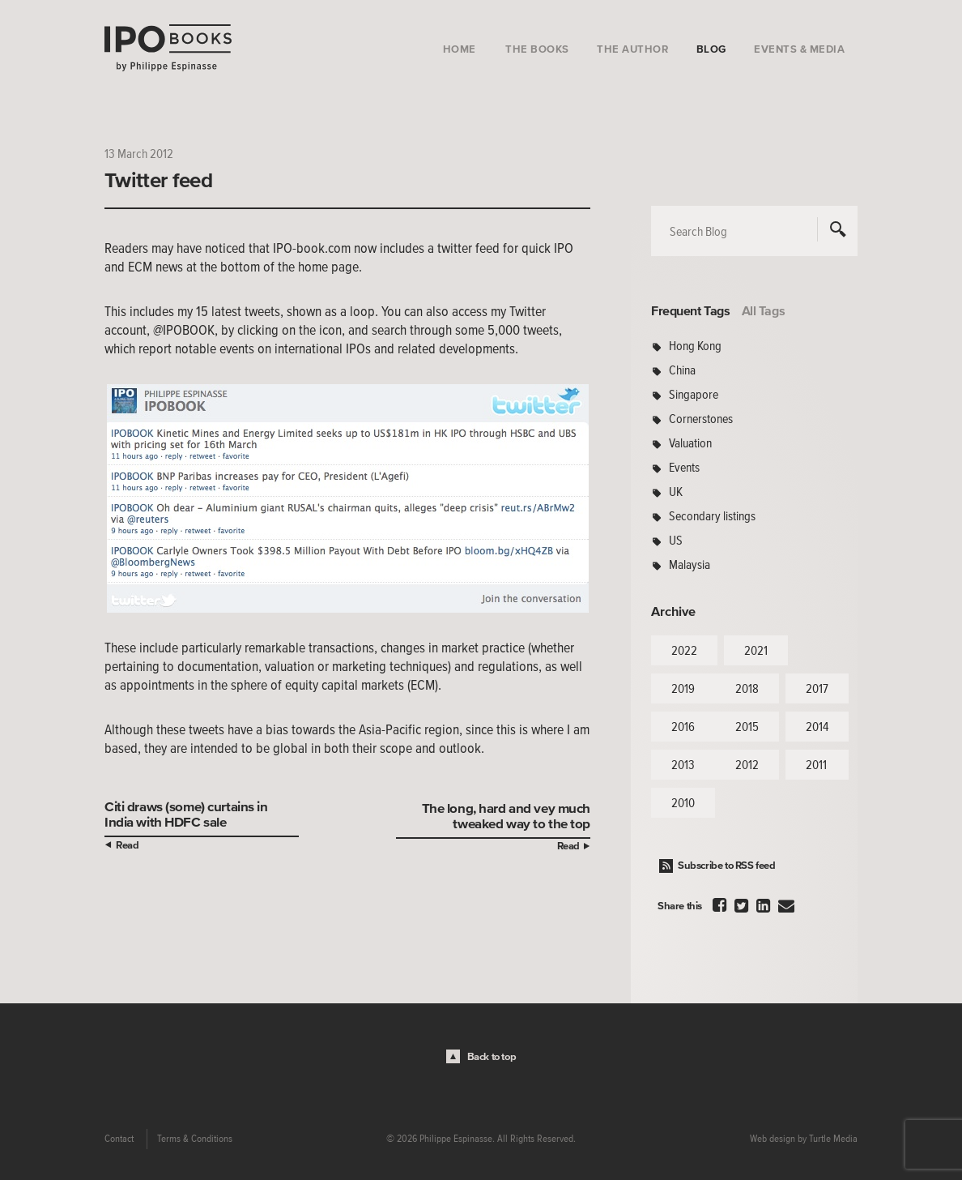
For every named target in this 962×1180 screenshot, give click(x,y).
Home (459, 49)
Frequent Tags (690, 310)
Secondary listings (712, 515)
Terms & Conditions (194, 1138)
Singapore (693, 394)
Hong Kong (695, 345)
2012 (747, 764)
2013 (683, 764)
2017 (817, 688)
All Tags (763, 310)
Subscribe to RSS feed (727, 865)
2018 (747, 688)
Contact (119, 1138)
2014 (817, 726)
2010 (683, 802)
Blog (711, 49)
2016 (683, 726)
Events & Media (799, 49)
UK (676, 491)
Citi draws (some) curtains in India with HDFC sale (186, 813)
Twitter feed (158, 180)
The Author (632, 49)
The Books (537, 49)
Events (684, 467)
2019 (683, 688)
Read (127, 845)
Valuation (690, 442)
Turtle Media (833, 1138)
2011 (816, 764)
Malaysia (689, 564)
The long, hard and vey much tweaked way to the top (506, 815)
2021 (756, 650)
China (682, 369)
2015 (747, 726)
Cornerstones (701, 418)
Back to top (492, 1056)
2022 (684, 650)
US (676, 539)
